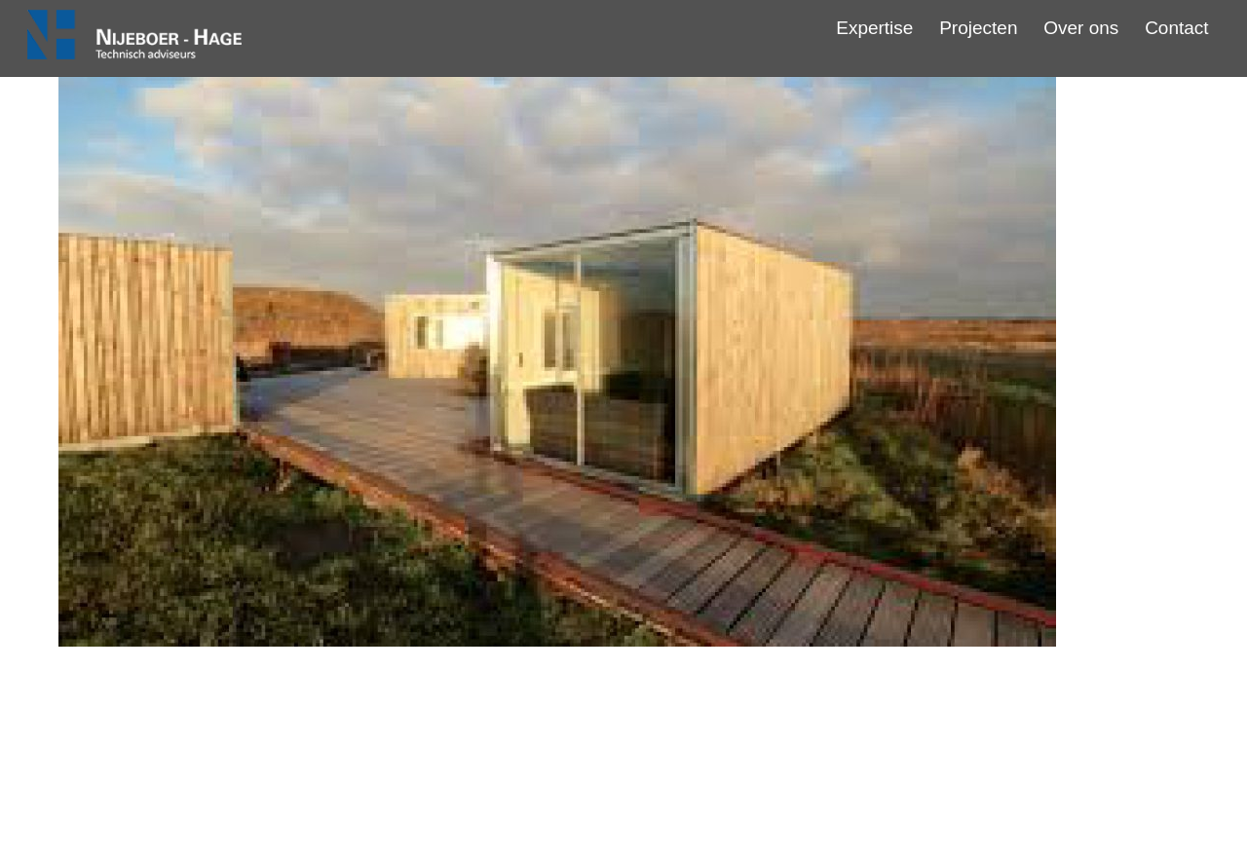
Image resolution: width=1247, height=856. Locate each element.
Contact (1176, 28)
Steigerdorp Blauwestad (623, 719)
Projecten (978, 28)
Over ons (1080, 28)
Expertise (874, 28)
